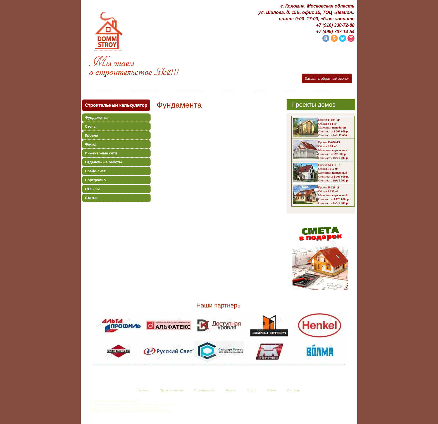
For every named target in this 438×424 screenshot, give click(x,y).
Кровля (91, 135)
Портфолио (95, 180)
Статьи (91, 198)
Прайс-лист (95, 171)
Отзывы (92, 189)
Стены (91, 126)
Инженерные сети (101, 153)
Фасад (90, 144)
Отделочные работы (103, 162)
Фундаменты (96, 117)
